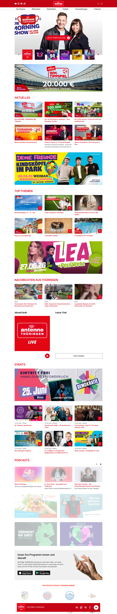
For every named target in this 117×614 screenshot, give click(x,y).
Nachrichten (51, 9)
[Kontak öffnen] (98, 3)
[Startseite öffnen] (58, 3)
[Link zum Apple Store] (25, 573)
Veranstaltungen (81, 9)
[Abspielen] (96, 607)
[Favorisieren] (89, 607)
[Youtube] (15, 4)
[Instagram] (18, 4)
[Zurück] (96, 464)
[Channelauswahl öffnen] (101, 3)
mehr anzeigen (78, 356)
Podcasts (97, 9)
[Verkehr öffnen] (24, 3)
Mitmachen (36, 9)
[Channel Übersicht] (81, 607)
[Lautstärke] (76, 607)
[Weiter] (100, 464)
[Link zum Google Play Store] (42, 573)
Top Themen (20, 9)
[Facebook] (21, 4)
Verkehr (65, 9)
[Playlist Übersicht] (85, 607)
